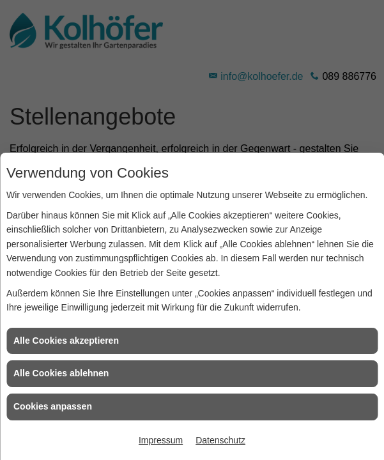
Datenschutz (220, 440)
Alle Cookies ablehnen (61, 373)
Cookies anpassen (52, 406)
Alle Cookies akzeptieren (66, 340)
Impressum (161, 440)
